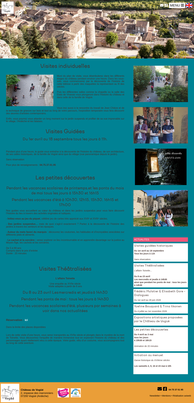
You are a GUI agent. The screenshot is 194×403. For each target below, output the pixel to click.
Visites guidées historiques (153, 245)
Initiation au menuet (148, 355)
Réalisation (178, 396)
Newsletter (155, 396)
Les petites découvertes (151, 329)
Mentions (166, 396)
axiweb (187, 396)
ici (26, 320)
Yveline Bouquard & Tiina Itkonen (158, 306)
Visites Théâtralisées (149, 265)
